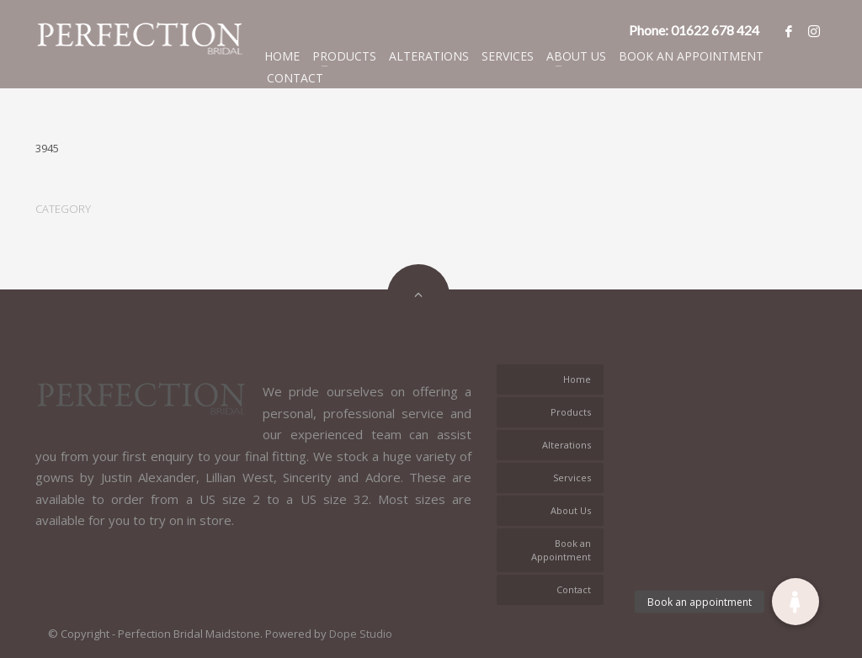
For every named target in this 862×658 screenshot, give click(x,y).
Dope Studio (360, 633)
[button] (795, 601)
